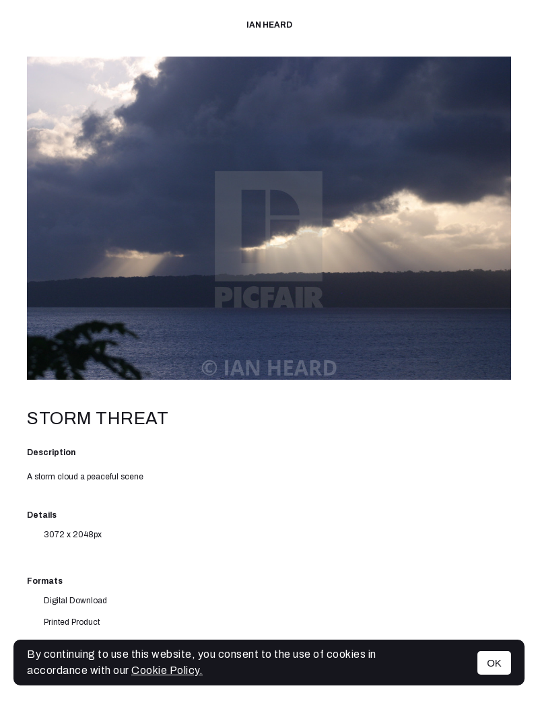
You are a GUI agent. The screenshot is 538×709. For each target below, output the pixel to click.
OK (494, 663)
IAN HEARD (269, 25)
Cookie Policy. (167, 670)
